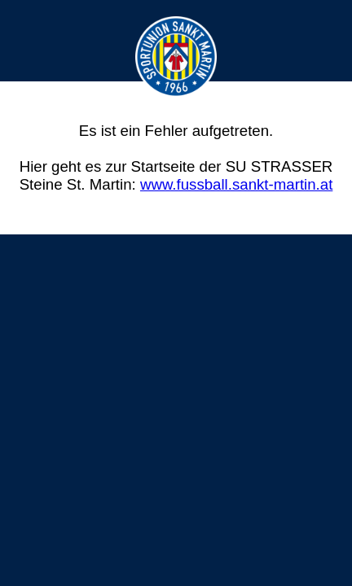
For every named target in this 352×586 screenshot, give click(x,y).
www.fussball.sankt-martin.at (236, 184)
